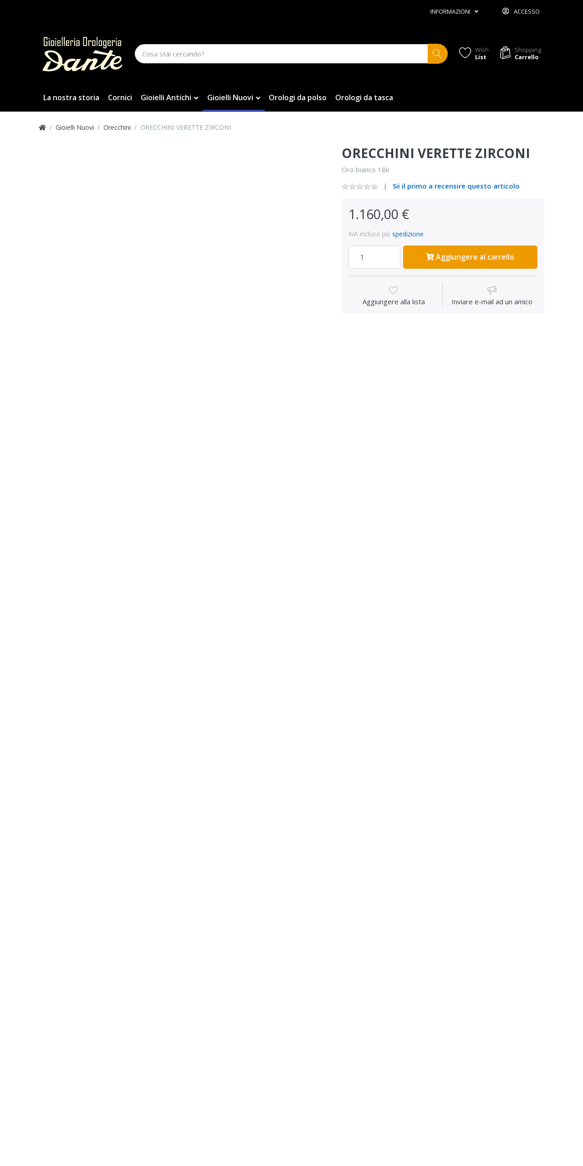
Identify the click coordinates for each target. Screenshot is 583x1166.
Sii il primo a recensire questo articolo (456, 185)
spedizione (408, 234)
